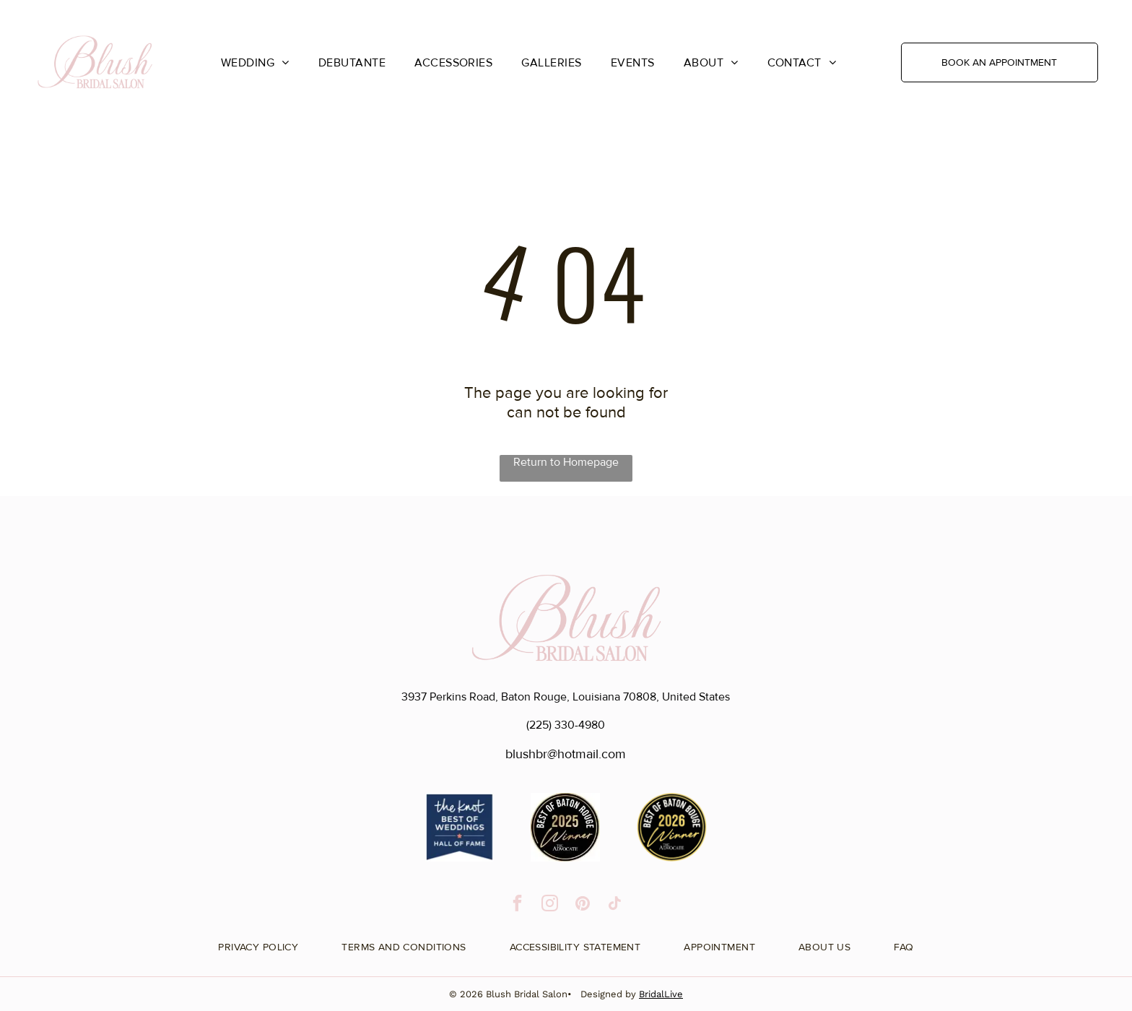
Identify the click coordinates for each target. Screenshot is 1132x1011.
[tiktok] (614, 904)
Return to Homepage (566, 462)
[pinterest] (582, 904)
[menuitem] (255, 62)
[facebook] (517, 904)
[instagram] (549, 904)
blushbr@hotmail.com (565, 754)
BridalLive (661, 994)
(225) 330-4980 (565, 725)
